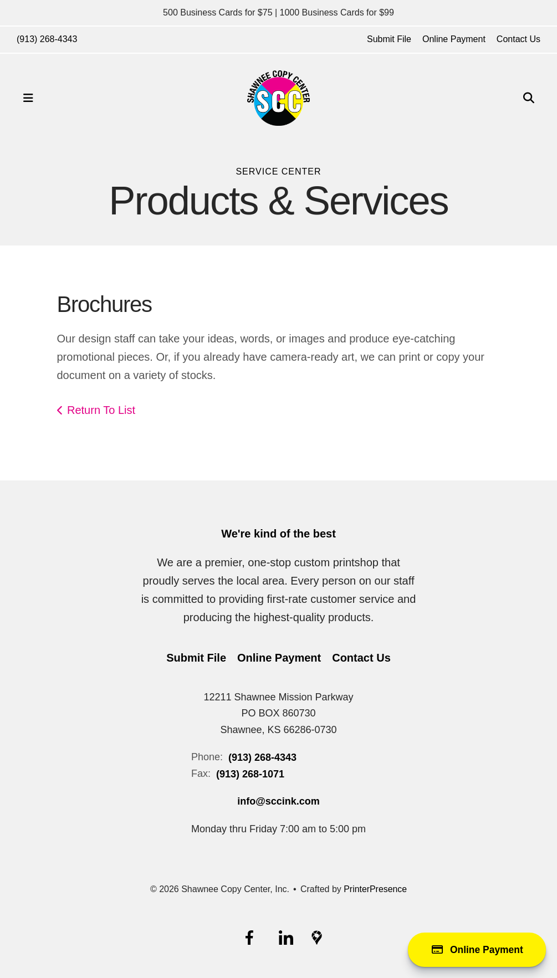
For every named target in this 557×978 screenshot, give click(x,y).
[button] (28, 98)
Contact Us (518, 39)
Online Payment (454, 39)
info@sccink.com (278, 801)
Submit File (389, 39)
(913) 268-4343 (47, 39)
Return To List (101, 410)
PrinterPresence (375, 889)
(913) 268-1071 (250, 774)
